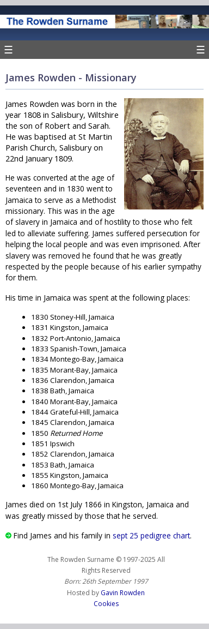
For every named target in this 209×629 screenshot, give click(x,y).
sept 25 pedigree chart (151, 535)
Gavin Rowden (123, 592)
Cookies (106, 603)
